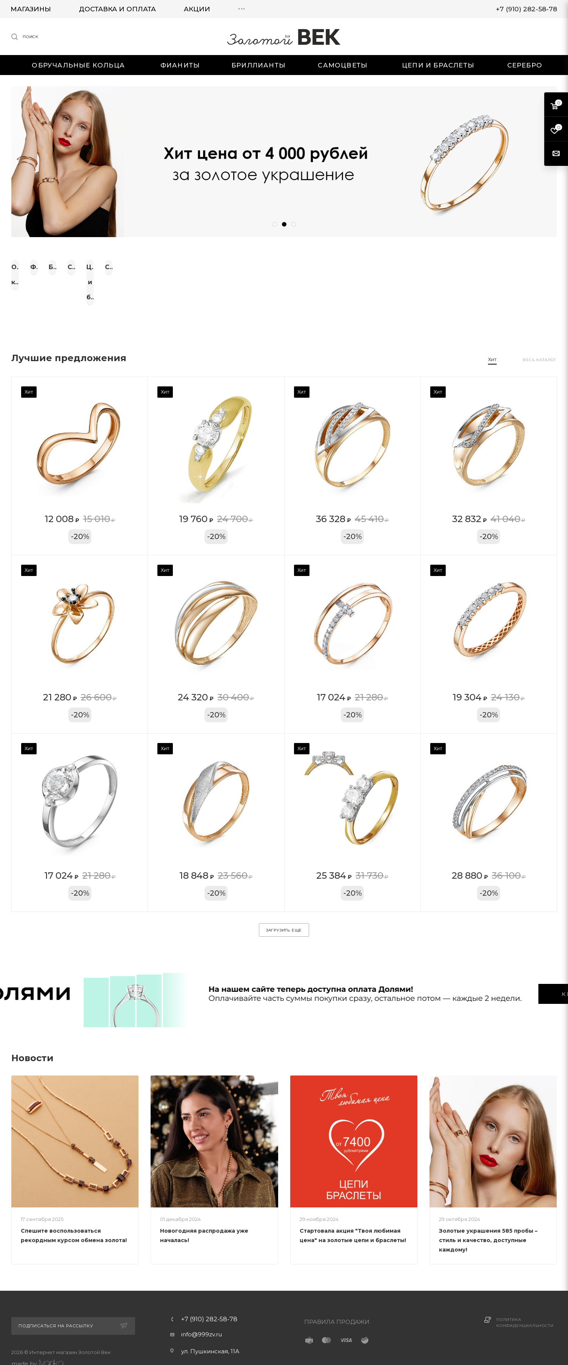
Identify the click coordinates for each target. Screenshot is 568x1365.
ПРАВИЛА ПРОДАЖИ (336, 1298)
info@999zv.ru (201, 1311)
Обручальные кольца (52, 267)
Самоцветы (330, 267)
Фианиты (144, 267)
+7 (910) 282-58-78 (209, 1296)
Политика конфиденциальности (524, 1299)
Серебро (516, 267)
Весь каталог (540, 336)
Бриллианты (237, 267)
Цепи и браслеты (423, 267)
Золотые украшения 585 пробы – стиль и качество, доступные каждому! (488, 1217)
